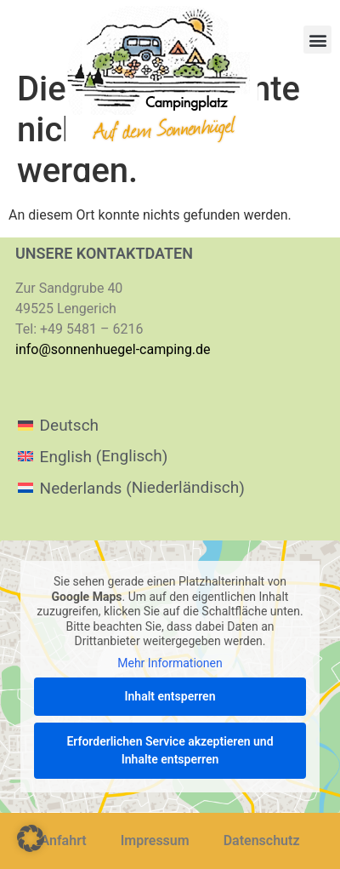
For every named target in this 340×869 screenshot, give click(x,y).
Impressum (155, 840)
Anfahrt (64, 840)
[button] (317, 40)
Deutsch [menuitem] (69, 425)
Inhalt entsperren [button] (170, 696)
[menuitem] (131, 425)
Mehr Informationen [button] (169, 662)
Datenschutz (262, 840)
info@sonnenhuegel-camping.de (113, 349)
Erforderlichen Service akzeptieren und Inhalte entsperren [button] (169, 750)
